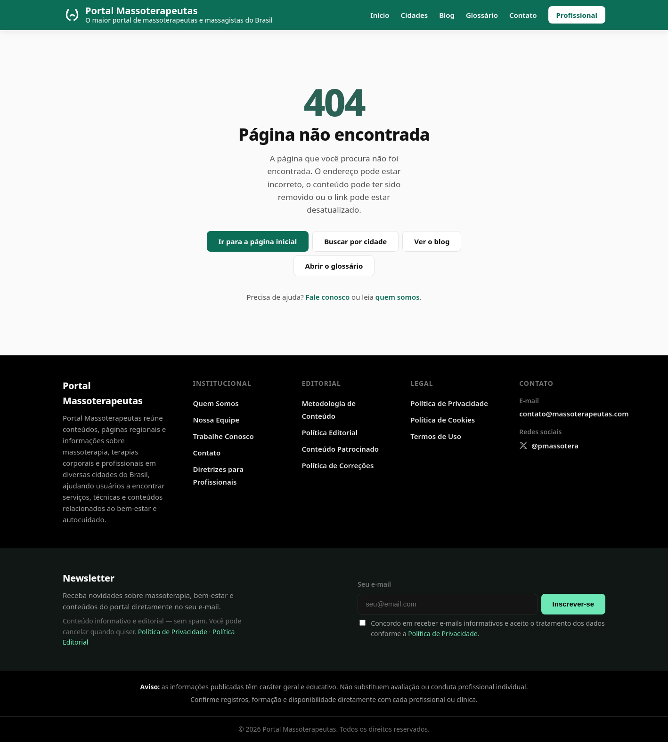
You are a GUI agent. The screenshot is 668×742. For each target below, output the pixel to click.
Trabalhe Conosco (223, 436)
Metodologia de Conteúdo (328, 410)
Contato (523, 15)
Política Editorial (329, 432)
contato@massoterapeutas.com (573, 413)
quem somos (397, 297)
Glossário (482, 15)
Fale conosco (328, 297)
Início (379, 15)
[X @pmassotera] (548, 446)
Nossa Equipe (216, 419)
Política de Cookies (442, 419)
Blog (447, 15)
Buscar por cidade (355, 241)
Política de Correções (337, 465)
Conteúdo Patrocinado (340, 449)
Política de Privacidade (449, 403)
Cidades (414, 15)
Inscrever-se (573, 604)
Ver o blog (431, 241)
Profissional (577, 15)
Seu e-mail (374, 584)
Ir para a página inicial (258, 241)
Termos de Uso (435, 436)
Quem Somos (216, 403)
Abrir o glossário (334, 266)
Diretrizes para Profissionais (218, 475)
